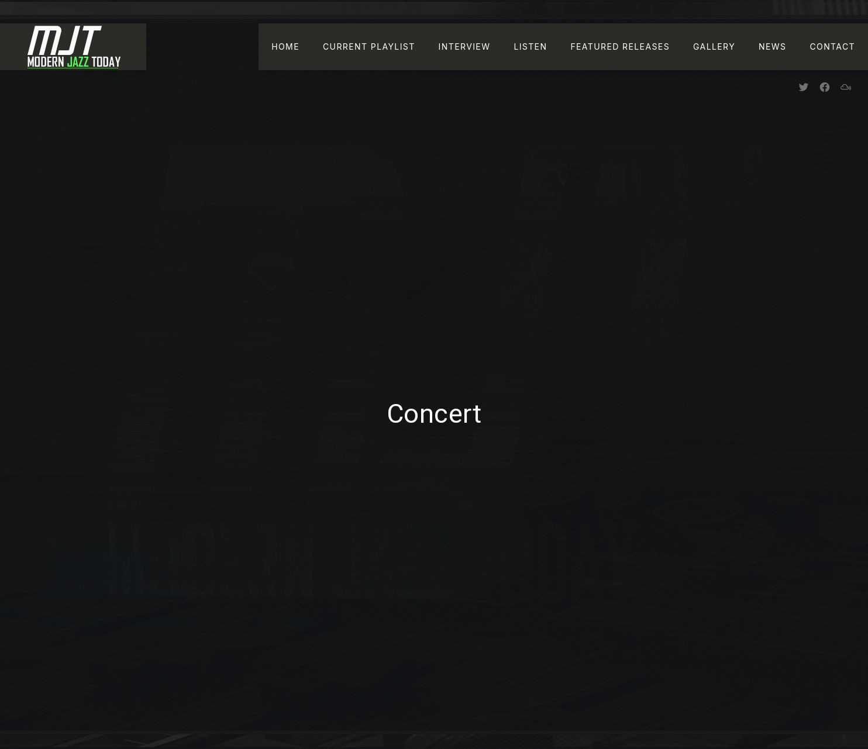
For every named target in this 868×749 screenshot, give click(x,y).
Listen (530, 46)
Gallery (714, 46)
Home (285, 46)
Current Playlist (369, 46)
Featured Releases (620, 46)
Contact (832, 46)
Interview (465, 46)
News (772, 46)
